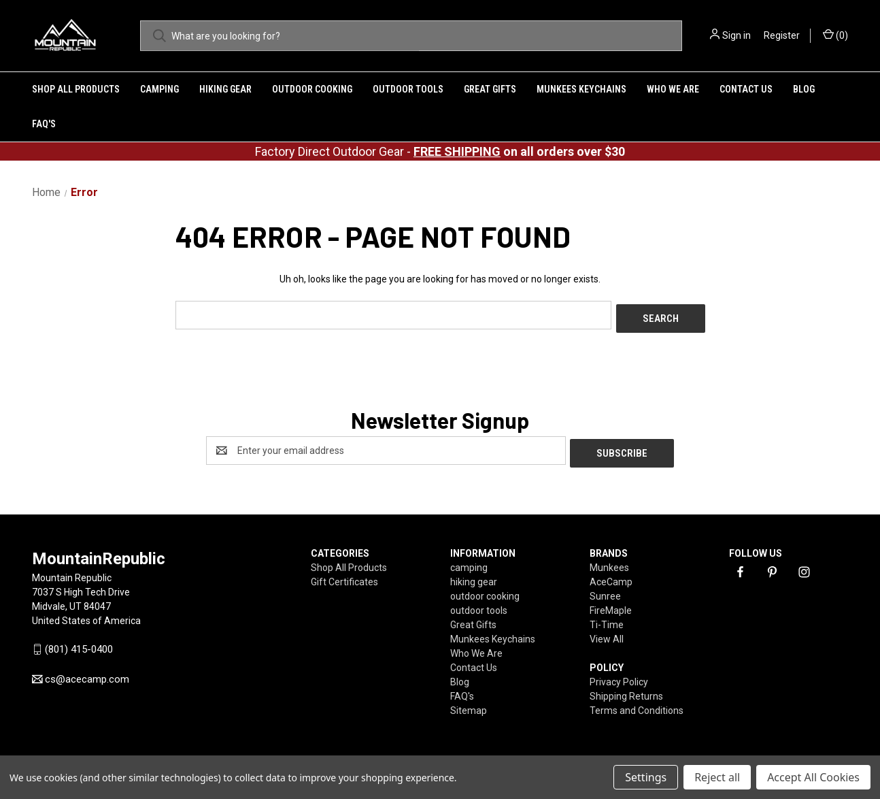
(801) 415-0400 (79, 643)
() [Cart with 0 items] (835, 35)
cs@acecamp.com (87, 673)
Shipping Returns (626, 690)
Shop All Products (76, 89)
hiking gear (225, 89)
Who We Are (673, 89)
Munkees (609, 561)
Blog (804, 89)
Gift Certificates (344, 575)
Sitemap (468, 704)
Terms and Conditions (636, 704)
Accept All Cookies (813, 777)
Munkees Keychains (581, 89)
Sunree (605, 590)
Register (782, 35)
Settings (645, 777)
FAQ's (44, 123)
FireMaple (611, 604)
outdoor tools (408, 89)
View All (607, 632)
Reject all (717, 777)
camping (159, 89)
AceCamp (611, 575)
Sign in (736, 35)
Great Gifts (490, 89)
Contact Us (746, 89)
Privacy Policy (619, 675)
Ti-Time (607, 618)
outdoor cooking (312, 89)
